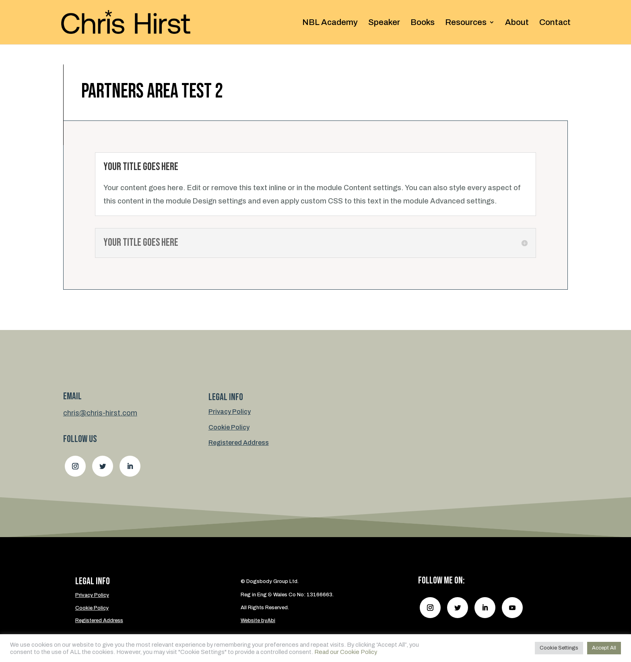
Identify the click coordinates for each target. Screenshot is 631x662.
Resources (466, 23)
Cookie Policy (229, 427)
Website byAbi (258, 620)
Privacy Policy (229, 411)
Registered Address (238, 442)
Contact (555, 23)
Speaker (384, 23)
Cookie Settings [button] (559, 648)
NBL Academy (330, 23)
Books (422, 23)
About (517, 23)
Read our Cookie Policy (345, 652)
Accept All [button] (604, 648)
